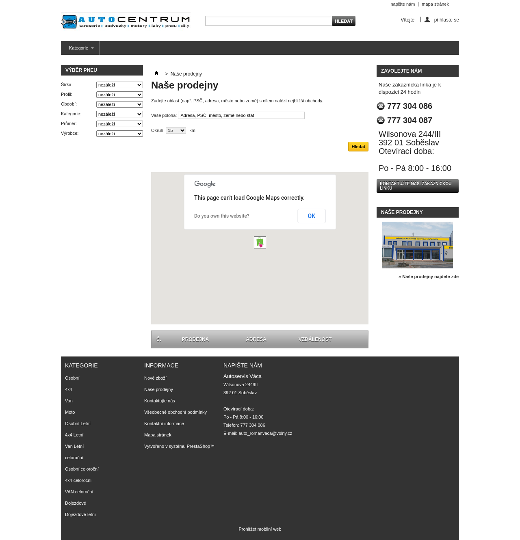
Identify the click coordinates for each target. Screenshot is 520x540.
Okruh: (158, 130)
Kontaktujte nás (159, 400)
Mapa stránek (157, 434)
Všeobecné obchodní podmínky (175, 412)
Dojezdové (75, 503)
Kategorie (77, 50)
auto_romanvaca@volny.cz (265, 433)
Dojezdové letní (80, 514)
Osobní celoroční (82, 469)
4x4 (68, 389)
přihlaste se (446, 19)
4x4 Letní (74, 434)
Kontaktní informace (164, 423)
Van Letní (74, 446)
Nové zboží (155, 378)
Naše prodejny (402, 212)
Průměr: (69, 123)
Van (69, 400)
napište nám (402, 4)
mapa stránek (435, 4)
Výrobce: (69, 133)
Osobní (72, 378)
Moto (70, 412)
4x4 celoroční (78, 480)
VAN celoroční (79, 491)
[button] (260, 242)
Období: (69, 104)
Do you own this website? (221, 216)
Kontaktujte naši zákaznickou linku (415, 185)
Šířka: (67, 84)
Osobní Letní (78, 423)
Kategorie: (71, 113)
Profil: (66, 94)
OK (312, 216)
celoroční (74, 457)
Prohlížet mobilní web (259, 529)
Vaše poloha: (164, 115)
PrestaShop (198, 446)
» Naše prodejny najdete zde (429, 276)
